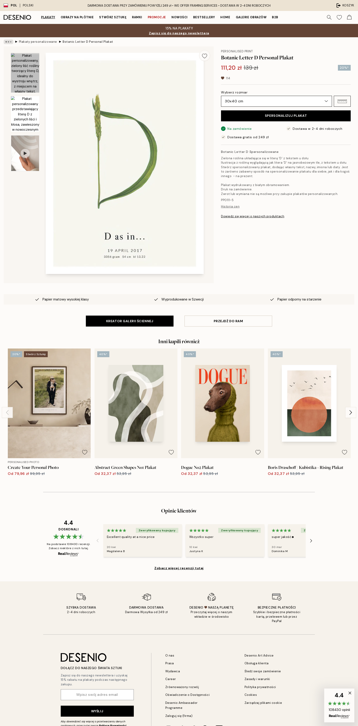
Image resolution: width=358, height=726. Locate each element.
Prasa (169, 663)
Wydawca (172, 671)
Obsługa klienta (257, 663)
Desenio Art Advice (259, 655)
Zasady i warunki (257, 679)
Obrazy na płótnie (77, 17)
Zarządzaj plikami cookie (263, 703)
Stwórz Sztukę (112, 17)
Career (170, 679)
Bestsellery (204, 17)
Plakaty (48, 17)
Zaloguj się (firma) (179, 716)
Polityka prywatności (260, 687)
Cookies (251, 695)
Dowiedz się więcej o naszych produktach (252, 216)
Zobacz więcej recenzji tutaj (179, 568)
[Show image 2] (25, 114)
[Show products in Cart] (349, 17)
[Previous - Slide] (7, 412)
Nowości (179, 17)
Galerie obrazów (251, 17)
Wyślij (97, 711)
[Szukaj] (329, 17)
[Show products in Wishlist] (339, 17)
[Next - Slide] (350, 412)
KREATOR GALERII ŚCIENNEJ (129, 321)
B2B (275, 17)
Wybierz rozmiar (234, 92)
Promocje (157, 17)
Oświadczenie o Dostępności (187, 695)
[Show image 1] (25, 73)
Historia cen (230, 206)
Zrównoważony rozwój (182, 687)
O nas (169, 655)
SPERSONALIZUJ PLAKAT (286, 116)
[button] (342, 101)
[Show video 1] (25, 153)
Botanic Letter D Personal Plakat (88, 42)
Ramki (137, 17)
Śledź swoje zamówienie (263, 671)
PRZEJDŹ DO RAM (228, 321)
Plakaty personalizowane (38, 42)
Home (225, 17)
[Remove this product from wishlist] (204, 55)
